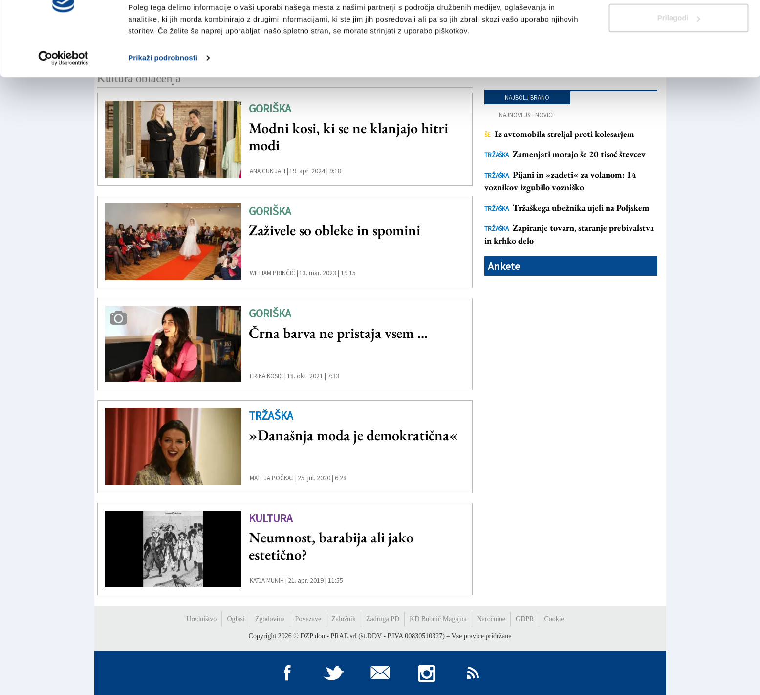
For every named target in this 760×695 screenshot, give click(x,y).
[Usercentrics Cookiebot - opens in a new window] (63, 97)
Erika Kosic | (268, 376)
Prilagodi (678, 58)
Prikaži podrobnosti (162, 97)
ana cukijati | (269, 171)
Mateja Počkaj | (273, 478)
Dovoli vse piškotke (678, 26)
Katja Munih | (268, 580)
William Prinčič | (274, 273)
